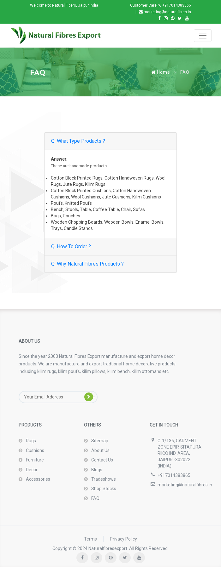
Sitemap (99, 440)
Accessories (37, 479)
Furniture (34, 459)
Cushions (34, 450)
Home (160, 72)
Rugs (30, 440)
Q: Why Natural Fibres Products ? (87, 264)
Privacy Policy (123, 538)
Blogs (96, 469)
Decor (31, 469)
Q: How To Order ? (71, 246)
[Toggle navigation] (203, 35)
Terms (90, 538)
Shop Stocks (103, 488)
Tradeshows (103, 479)
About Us (100, 450)
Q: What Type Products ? (78, 141)
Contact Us (101, 459)
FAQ (94, 498)
